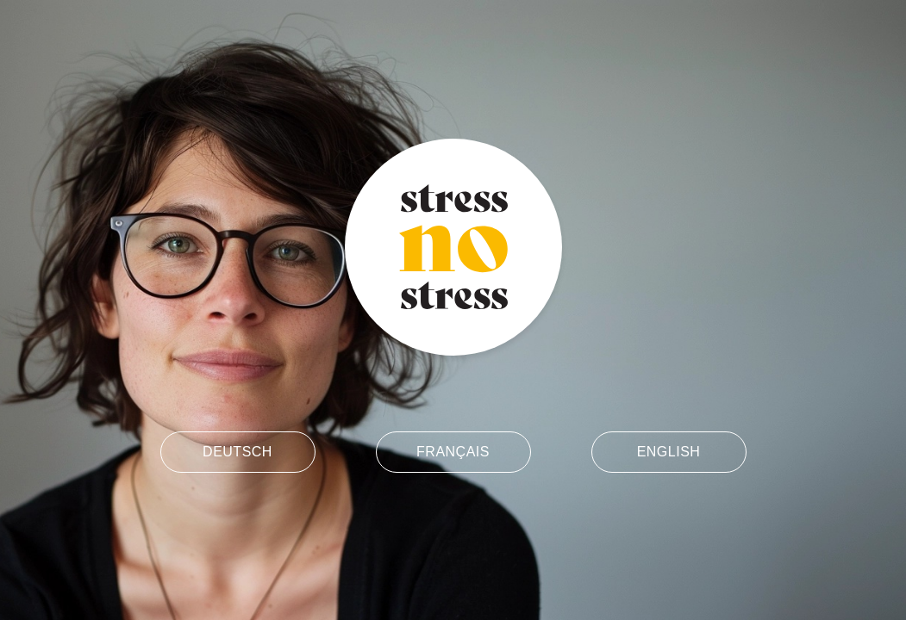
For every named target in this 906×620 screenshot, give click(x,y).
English (669, 451)
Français (453, 451)
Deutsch (237, 451)
